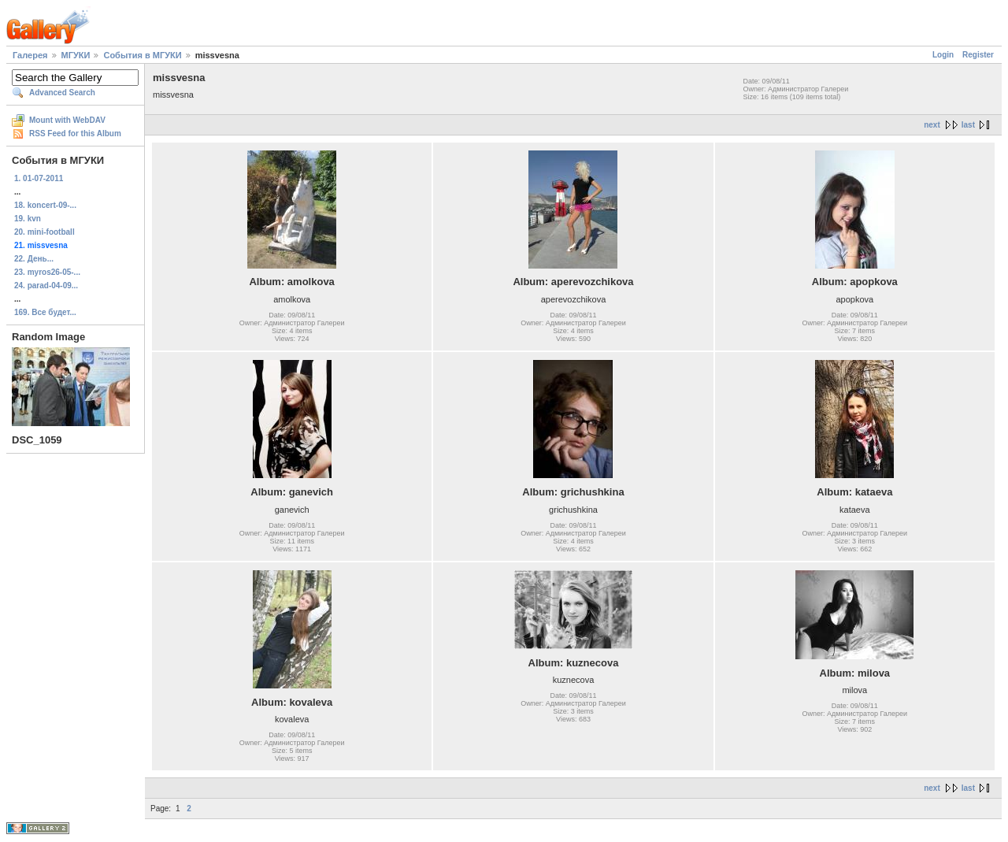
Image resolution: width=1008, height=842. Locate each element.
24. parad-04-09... (46, 285)
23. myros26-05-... (47, 272)
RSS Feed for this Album (75, 133)
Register (978, 54)
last (968, 125)
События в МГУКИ (142, 55)
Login (943, 54)
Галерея (30, 55)
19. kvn (27, 218)
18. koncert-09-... (45, 205)
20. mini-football (44, 232)
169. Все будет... (45, 312)
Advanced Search (62, 92)
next (932, 125)
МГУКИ (76, 55)
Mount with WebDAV (67, 120)
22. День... (34, 258)
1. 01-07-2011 (38, 178)
